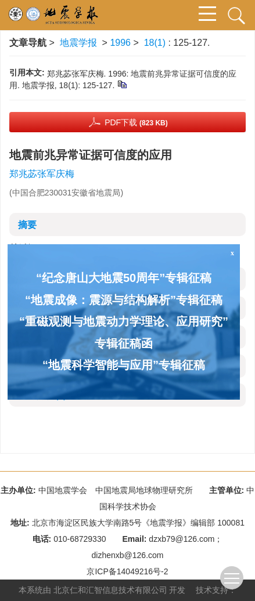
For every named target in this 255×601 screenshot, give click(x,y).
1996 (120, 43)
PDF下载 (136, 122)
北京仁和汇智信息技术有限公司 (110, 590)
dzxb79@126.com (181, 539)
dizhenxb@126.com (128, 555)
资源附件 (42, 395)
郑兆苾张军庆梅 (41, 174)
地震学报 (78, 43)
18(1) (156, 43)
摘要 (27, 225)
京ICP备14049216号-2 (127, 571)
